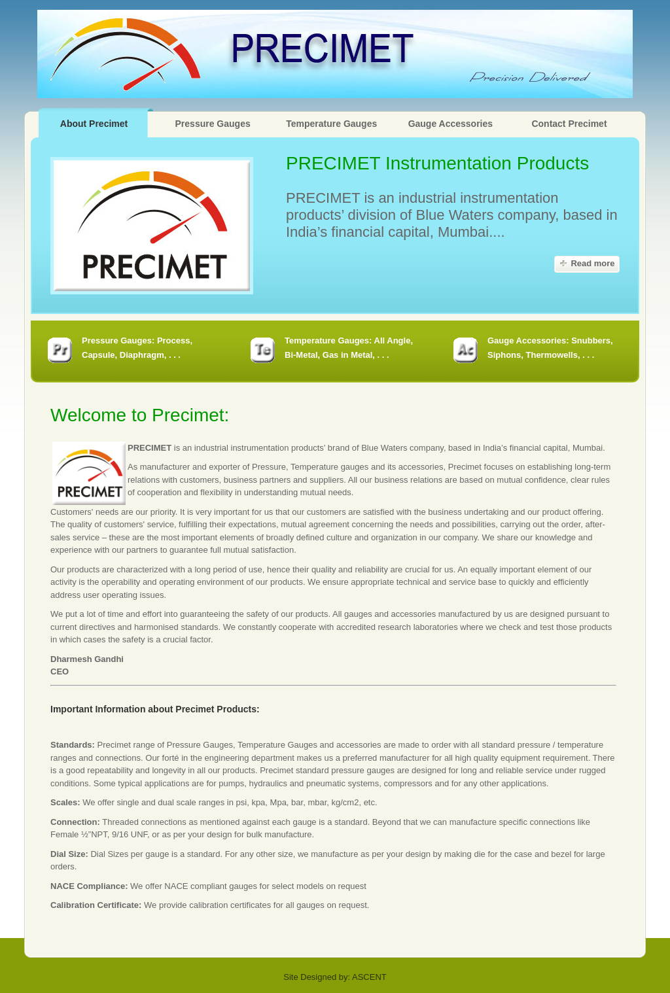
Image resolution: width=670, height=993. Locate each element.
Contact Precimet (569, 123)
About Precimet (94, 123)
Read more (592, 263)
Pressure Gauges (213, 123)
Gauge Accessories (450, 123)
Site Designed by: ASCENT (335, 977)
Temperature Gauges (331, 123)
